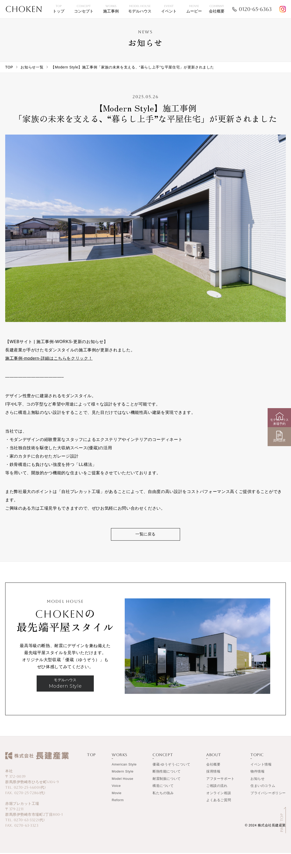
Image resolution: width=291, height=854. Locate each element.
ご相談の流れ (217, 787)
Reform (118, 801)
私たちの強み (163, 794)
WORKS (119, 756)
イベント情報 (261, 765)
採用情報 (213, 773)
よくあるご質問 (218, 801)
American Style (124, 765)
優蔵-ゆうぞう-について (171, 765)
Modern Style (123, 773)
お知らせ (257, 780)
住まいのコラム (262, 787)
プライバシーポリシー (268, 794)
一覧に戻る (145, 535)
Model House (122, 780)
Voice (116, 787)
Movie (117, 794)
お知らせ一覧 (32, 67)
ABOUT (213, 756)
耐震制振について (167, 780)
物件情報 (257, 773)
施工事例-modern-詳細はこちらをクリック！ (48, 358)
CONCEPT (163, 756)
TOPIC (257, 756)
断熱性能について (167, 773)
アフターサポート (220, 780)
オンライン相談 (218, 794)
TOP (9, 67)
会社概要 (213, 765)
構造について (163, 787)
